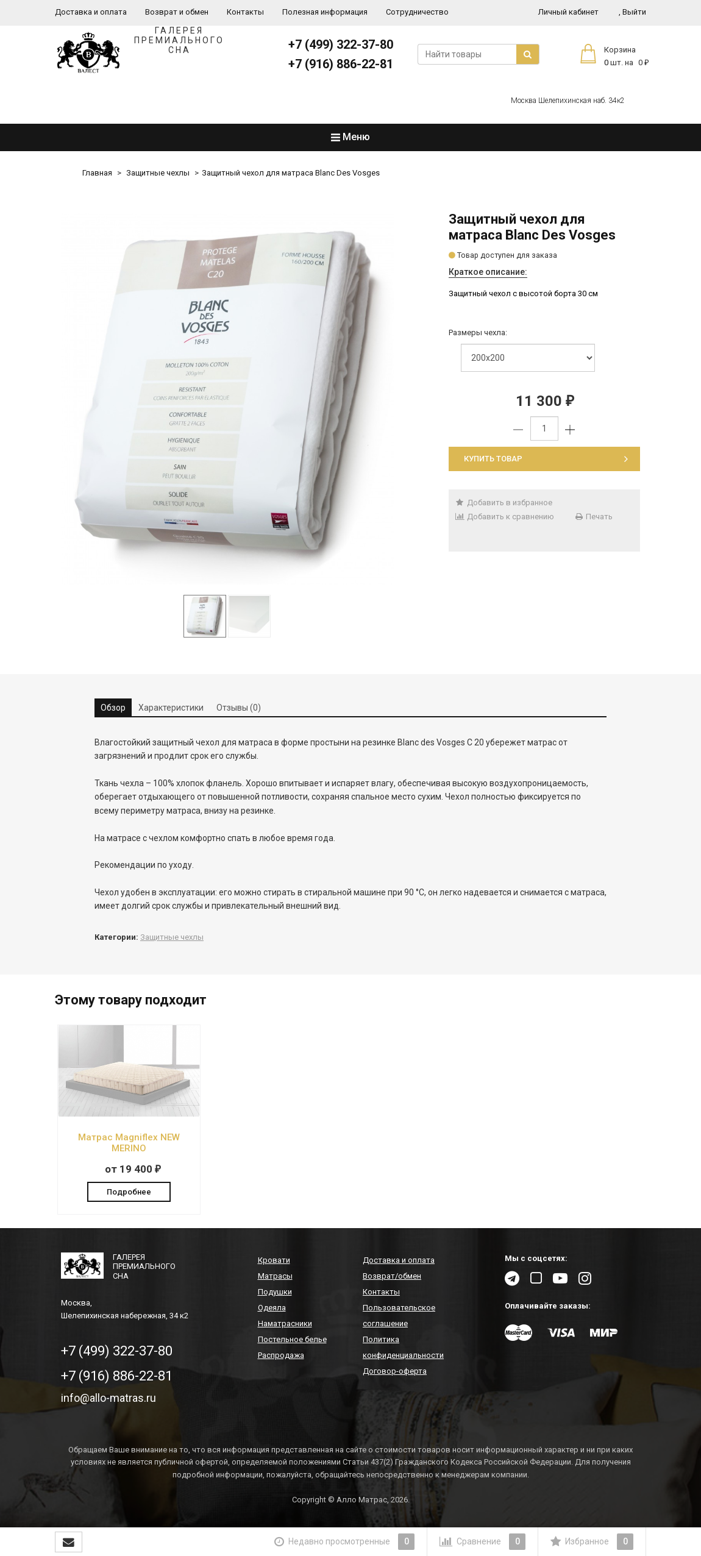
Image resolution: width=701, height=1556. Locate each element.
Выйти (632, 11)
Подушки (275, 1292)
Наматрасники (285, 1324)
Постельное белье (292, 1340)
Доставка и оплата (91, 11)
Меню (350, 137)
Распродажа (281, 1355)
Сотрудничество (417, 11)
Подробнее (129, 1190)
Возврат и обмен (176, 11)
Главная (97, 172)
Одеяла (272, 1308)
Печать (593, 516)
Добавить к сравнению (504, 516)
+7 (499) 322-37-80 (340, 44)
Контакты (245, 11)
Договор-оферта (395, 1371)
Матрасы (275, 1276)
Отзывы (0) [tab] (238, 707)
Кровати (274, 1260)
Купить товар (546, 458)
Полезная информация (325, 11)
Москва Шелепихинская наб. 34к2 (568, 100)
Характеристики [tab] (171, 707)
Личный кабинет (568, 11)
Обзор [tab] (113, 707)
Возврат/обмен (392, 1276)
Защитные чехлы (158, 172)
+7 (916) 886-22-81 (340, 64)
